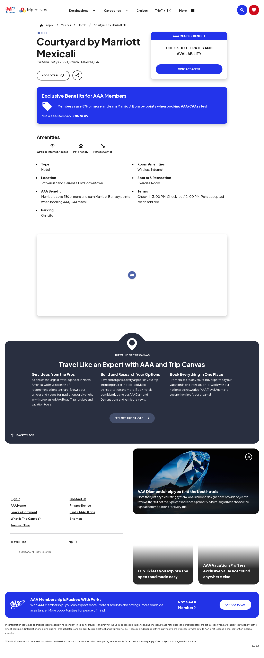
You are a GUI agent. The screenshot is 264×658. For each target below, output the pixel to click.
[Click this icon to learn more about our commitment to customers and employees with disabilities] (11, 586)
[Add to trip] (132, 275)
